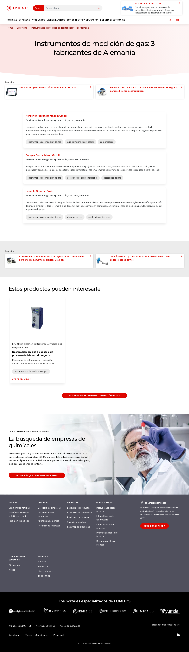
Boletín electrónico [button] (112, 19)
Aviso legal (14, 635)
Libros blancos (45, 571)
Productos (43, 566)
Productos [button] (38, 19)
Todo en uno (44, 575)
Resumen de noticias (19, 520)
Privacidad (58, 635)
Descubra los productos (78, 507)
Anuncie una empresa (48, 520)
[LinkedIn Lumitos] (178, 635)
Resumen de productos (78, 526)
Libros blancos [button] (56, 19)
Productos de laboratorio (79, 512)
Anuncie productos (76, 521)
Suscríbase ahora (154, 525)
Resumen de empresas (49, 525)
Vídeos (12, 569)
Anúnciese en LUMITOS (20, 625)
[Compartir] (170, 20)
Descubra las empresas (49, 507)
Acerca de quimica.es (70, 625)
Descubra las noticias (19, 507)
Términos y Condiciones (36, 635)
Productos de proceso (78, 517)
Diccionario (14, 565)
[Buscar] (99, 8)
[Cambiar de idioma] (177, 20)
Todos (38, 8)
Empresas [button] (24, 19)
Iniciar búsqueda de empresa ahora (37, 475)
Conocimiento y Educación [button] (83, 19)
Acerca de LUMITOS (45, 625)
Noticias (42, 561)
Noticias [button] (12, 19)
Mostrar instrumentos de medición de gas (94, 395)
